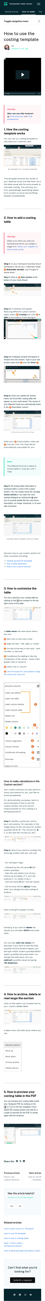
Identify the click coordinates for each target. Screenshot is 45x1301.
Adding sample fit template (19, 561)
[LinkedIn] (24, 1161)
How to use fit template (34, 1178)
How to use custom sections (11, 1178)
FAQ (40, 12)
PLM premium (16, 116)
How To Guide (28, 12)
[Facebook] (17, 1161)
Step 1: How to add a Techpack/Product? (13, 1244)
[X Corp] (20, 1161)
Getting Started (11, 12)
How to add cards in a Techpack (19, 1229)
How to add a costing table (16, 1238)
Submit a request (22, 1280)
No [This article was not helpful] (20, 1206)
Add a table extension (17, 564)
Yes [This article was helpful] (11, 1206)
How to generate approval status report (22, 1251)
